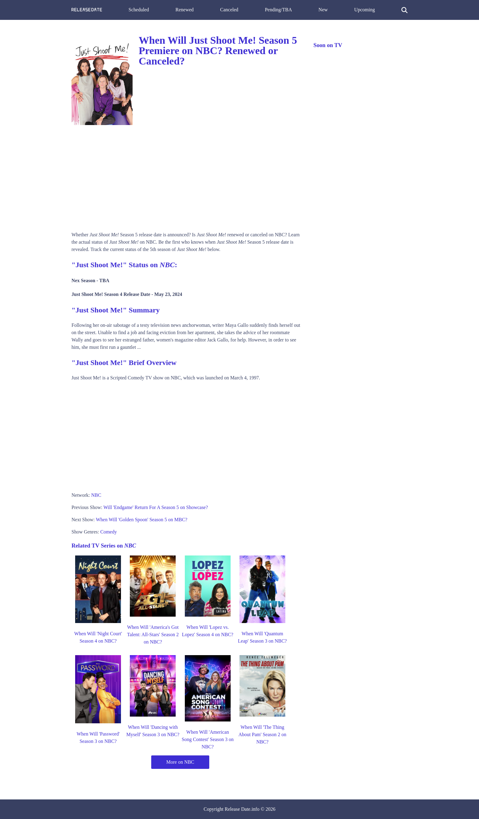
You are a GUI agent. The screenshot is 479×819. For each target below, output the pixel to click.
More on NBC (180, 762)
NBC (96, 495)
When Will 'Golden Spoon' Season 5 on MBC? (141, 519)
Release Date (237, 809)
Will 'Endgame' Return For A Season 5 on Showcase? (156, 507)
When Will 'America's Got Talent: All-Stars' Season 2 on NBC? (153, 634)
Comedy (108, 531)
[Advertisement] (186, 176)
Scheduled (139, 9)
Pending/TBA (278, 9)
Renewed (184, 9)
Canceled (229, 9)
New (323, 9)
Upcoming (364, 9)
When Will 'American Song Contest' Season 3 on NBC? (208, 739)
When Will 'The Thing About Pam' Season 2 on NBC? (263, 734)
